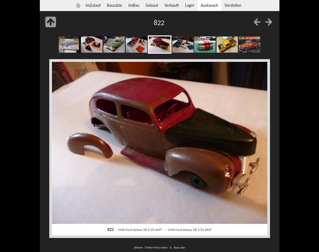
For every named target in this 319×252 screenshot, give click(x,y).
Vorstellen (233, 5)
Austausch (209, 5)
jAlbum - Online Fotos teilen (151, 247)
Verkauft (171, 5)
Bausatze (114, 5)
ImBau (133, 5)
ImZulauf (93, 5)
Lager (189, 5)
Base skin (179, 247)
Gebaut (152, 5)
